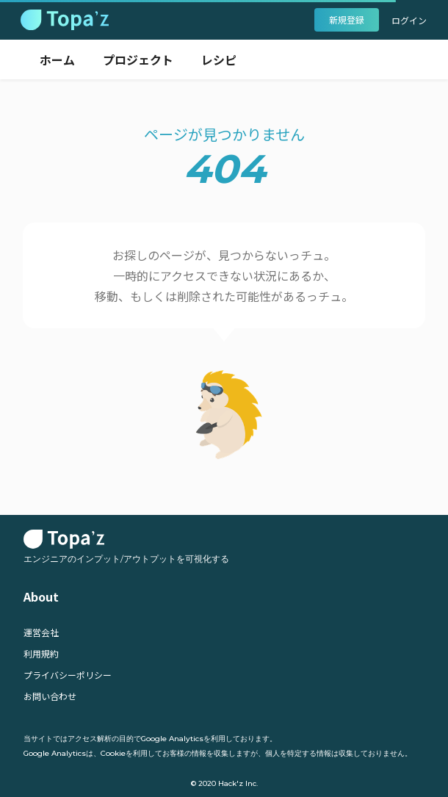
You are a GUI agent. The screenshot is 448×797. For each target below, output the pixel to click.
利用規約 (41, 653)
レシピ (218, 59)
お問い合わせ (50, 696)
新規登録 (346, 19)
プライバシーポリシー (68, 674)
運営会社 (41, 632)
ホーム (57, 59)
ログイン (409, 20)
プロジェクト (138, 59)
